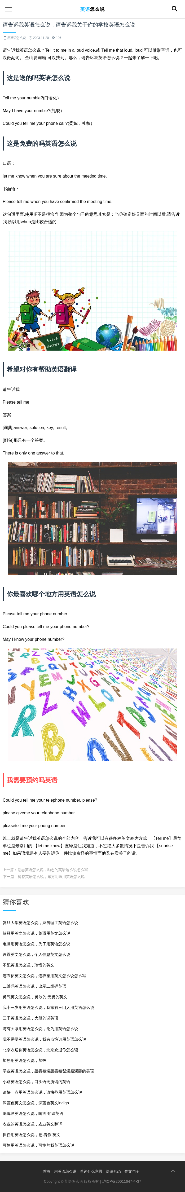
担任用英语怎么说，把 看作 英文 (31, 1134)
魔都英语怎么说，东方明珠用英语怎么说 (51, 877)
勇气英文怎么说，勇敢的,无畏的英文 (35, 997)
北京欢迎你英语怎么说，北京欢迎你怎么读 (40, 1050)
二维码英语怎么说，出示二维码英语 (34, 986)
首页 (46, 1171)
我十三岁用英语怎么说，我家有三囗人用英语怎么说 (48, 1007)
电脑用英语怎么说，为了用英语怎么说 (36, 944)
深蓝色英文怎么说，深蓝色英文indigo (36, 1103)
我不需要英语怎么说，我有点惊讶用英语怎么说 (44, 1039)
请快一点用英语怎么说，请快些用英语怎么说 (42, 1092)
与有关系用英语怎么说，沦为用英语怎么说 (40, 1028)
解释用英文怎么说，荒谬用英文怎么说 (36, 933)
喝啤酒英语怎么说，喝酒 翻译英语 (33, 1113)
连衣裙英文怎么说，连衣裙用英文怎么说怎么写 (44, 975)
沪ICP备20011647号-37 (121, 1181)
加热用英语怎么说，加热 (24, 1060)
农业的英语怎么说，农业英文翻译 (32, 1124)
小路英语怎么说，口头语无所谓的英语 (36, 1081)
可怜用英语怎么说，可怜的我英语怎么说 (38, 1145)
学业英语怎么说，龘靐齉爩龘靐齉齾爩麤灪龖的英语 (48, 1071)
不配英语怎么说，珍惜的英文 (28, 965)
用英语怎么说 (65, 1171)
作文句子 (132, 1171)
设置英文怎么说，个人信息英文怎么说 (36, 954)
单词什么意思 (91, 1171)
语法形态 (113, 1171)
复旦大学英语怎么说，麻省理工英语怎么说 (40, 922)
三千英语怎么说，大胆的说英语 (30, 1018)
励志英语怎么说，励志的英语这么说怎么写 (52, 870)
